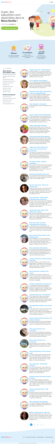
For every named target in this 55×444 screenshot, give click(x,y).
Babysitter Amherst (7, 91)
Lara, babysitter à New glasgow (38, 80)
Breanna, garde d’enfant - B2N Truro (39, 412)
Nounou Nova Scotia (7, 96)
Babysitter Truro (6, 84)
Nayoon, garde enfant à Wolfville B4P (40, 114)
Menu (51, 2)
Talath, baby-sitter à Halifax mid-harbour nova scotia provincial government (38, 149)
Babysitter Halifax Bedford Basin (9, 74)
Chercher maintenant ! (9, 28)
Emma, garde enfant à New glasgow (39, 136)
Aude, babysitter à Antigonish (37, 104)
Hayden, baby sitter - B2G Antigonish (39, 69)
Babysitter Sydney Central (8, 79)
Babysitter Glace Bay (7, 88)
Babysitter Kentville (7, 89)
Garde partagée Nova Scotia (8, 103)
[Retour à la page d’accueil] (6, 2)
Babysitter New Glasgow (8, 86)
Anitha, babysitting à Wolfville (37, 125)
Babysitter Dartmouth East (8, 82)
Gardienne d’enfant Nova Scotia (9, 98)
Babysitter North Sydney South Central (9, 77)
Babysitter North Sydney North (9, 81)
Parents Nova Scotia (7, 101)
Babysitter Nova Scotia (7, 100)
